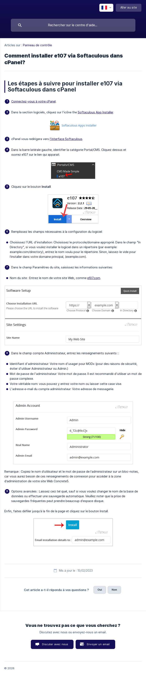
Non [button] (114, 589)
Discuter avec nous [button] (55, 644)
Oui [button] (99, 589)
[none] (106, 8)
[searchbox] (73, 25)
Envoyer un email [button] (98, 644)
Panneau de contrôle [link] (37, 45)
